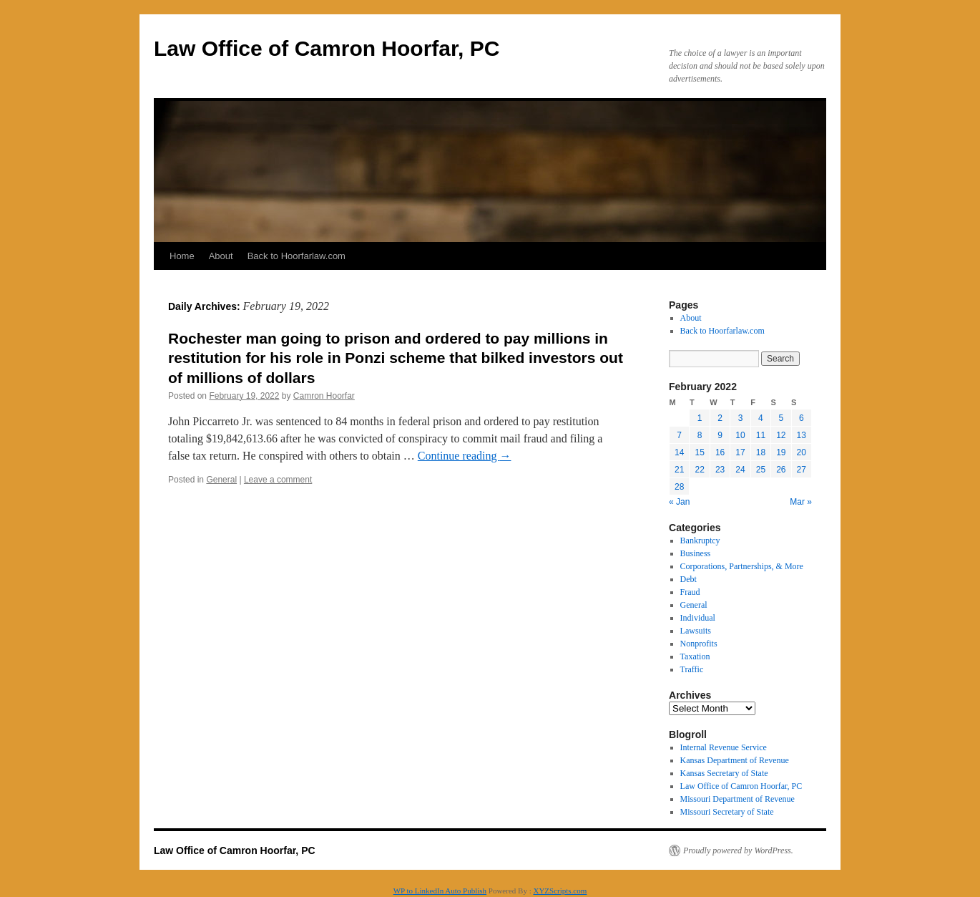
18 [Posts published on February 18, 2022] (760, 452)
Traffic (692, 669)
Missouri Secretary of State (727, 812)
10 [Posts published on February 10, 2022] (740, 435)
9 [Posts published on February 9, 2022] (719, 435)
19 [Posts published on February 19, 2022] (780, 452)
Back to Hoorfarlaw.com (297, 256)
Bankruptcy (700, 540)
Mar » (801, 502)
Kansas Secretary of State (724, 773)
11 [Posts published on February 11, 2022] (760, 435)
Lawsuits (695, 631)
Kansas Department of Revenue (734, 760)
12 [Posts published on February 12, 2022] (780, 435)
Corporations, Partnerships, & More (741, 566)
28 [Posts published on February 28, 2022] (679, 487)
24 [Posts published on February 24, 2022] (740, 470)
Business (695, 553)
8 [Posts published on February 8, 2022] (699, 435)
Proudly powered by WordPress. (738, 850)
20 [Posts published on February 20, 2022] (801, 452)
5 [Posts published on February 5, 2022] (780, 418)
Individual (697, 618)
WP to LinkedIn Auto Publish (439, 890)
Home (182, 256)
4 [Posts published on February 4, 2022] (760, 418)
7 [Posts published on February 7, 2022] (679, 435)
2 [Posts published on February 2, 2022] (719, 418)
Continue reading (464, 456)
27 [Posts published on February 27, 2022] (801, 470)
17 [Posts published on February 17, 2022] (740, 452)
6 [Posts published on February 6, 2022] (801, 418)
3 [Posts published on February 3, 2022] (740, 418)
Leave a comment (278, 480)
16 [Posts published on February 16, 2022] (720, 452)
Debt (688, 579)
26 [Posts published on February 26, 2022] (780, 470)
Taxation (695, 656)
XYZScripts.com (560, 890)
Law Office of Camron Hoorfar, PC (326, 48)
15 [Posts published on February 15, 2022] (699, 452)
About (221, 256)
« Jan (679, 502)
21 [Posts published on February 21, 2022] (679, 470)
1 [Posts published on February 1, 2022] (699, 418)
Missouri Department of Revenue (737, 799)
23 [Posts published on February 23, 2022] (720, 470)
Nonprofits (698, 644)
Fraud (690, 592)
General (221, 480)
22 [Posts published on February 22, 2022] (699, 470)
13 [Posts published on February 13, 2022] (801, 435)
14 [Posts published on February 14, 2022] (679, 452)
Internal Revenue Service (723, 747)
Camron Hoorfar (324, 396)
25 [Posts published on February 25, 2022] (760, 470)
